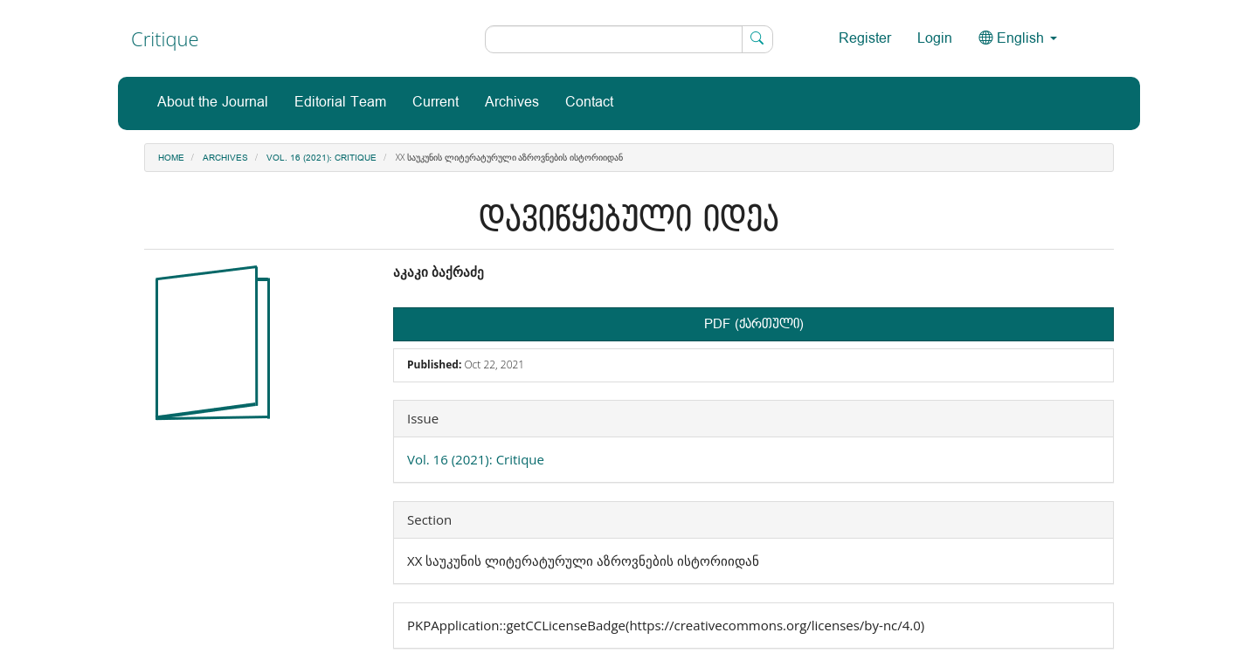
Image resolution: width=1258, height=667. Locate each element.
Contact (589, 102)
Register (865, 38)
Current (435, 102)
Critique (165, 38)
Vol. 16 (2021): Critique (321, 158)
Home (171, 158)
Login (934, 38)
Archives (512, 102)
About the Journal (212, 102)
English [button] (1017, 38)
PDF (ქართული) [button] (754, 324)
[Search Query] (629, 39)
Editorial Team (340, 102)
